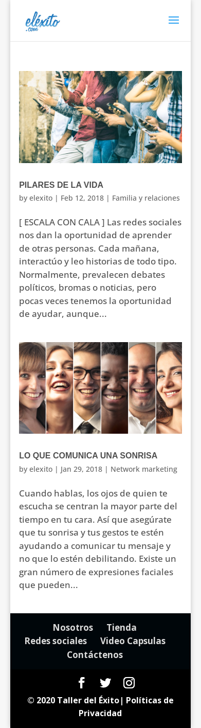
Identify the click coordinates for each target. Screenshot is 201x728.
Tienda (121, 627)
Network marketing (144, 469)
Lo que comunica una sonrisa (88, 455)
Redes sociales (55, 641)
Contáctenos (95, 655)
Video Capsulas (133, 641)
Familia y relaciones (146, 198)
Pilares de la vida (61, 185)
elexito (40, 198)
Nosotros (72, 627)
